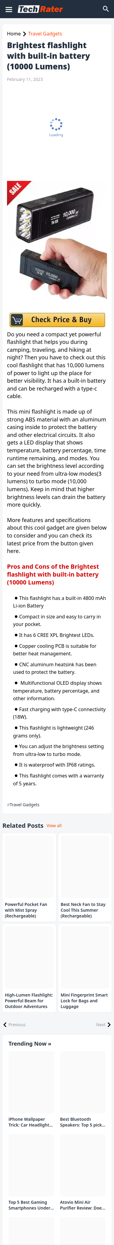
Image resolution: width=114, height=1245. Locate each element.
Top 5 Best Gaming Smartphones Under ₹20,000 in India (29, 1205)
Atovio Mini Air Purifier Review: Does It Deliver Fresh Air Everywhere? (82, 1205)
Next (100, 1024)
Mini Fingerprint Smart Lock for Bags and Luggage (84, 1000)
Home (14, 33)
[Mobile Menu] (8, 9)
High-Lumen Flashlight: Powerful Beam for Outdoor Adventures (29, 1000)
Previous (17, 1024)
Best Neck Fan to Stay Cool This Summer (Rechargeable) (83, 910)
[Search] (106, 9)
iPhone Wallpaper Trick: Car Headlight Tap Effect (29, 1122)
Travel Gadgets (45, 33)
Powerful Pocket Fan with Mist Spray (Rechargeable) (26, 910)
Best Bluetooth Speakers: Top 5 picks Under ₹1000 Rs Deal (82, 1122)
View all (54, 825)
